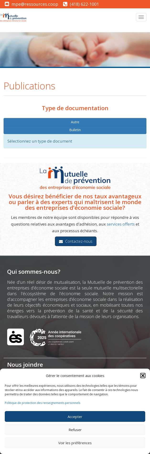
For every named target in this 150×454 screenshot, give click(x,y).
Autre (75, 122)
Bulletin (75, 130)
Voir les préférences (75, 442)
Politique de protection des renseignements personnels (42, 403)
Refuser (75, 429)
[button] (142, 375)
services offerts (121, 224)
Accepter (75, 416)
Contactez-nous (75, 241)
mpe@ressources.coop (34, 4)
